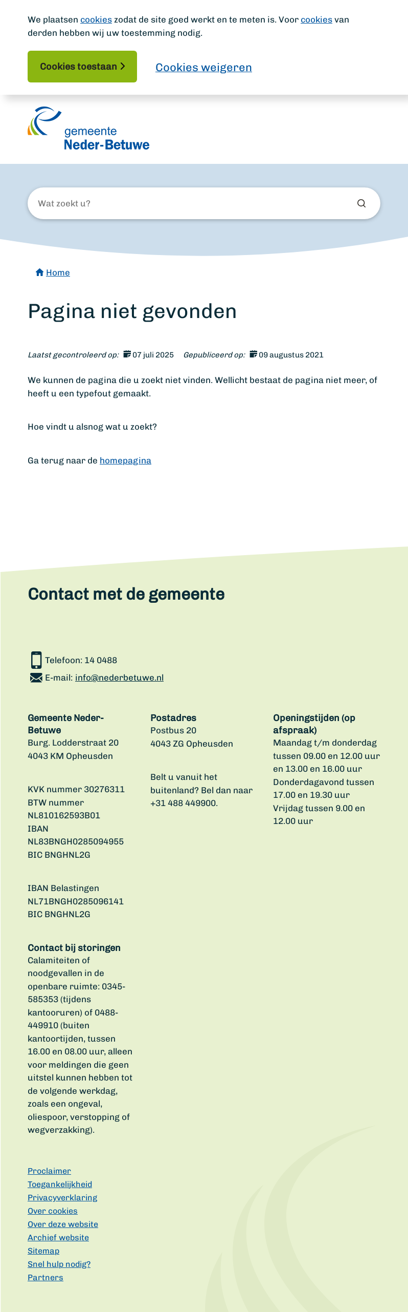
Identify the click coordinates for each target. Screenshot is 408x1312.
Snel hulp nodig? (59, 1264)
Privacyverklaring (62, 1197)
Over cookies (53, 1211)
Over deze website (63, 1224)
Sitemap (43, 1251)
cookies (96, 19)
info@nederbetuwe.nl (119, 677)
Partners (45, 1277)
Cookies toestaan (78, 66)
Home (58, 272)
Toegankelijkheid (60, 1184)
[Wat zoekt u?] (93, 204)
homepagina (125, 460)
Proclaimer (49, 1171)
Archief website (58, 1237)
